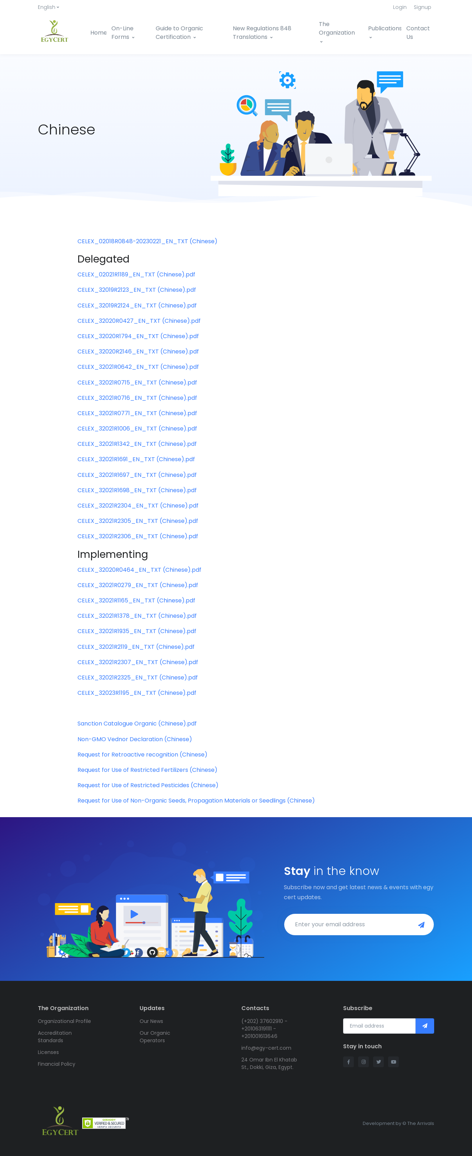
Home (98, 33)
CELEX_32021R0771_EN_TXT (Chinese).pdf (137, 413)
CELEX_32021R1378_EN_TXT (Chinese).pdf (137, 616)
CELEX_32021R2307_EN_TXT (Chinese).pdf (137, 662)
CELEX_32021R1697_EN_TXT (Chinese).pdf (137, 475)
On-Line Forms (122, 32)
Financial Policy (56, 1064)
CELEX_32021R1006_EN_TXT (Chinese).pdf (137, 428)
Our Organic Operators (155, 1036)
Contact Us (418, 32)
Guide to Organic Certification (179, 32)
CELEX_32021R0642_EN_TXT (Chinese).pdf (138, 367)
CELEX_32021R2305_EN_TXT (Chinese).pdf (137, 521)
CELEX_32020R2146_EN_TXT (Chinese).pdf (138, 351)
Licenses (48, 1052)
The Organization (337, 32)
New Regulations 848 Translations (262, 32)
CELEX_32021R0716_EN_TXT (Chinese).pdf (137, 398)
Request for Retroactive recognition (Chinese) (142, 754)
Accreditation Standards (55, 1036)
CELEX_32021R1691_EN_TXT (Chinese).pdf (136, 459)
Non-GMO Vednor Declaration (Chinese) (134, 739)
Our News (151, 1021)
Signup (422, 7)
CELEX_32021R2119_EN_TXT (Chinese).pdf (136, 647)
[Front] (59, 33)
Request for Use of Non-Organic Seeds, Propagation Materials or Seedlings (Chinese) (196, 800)
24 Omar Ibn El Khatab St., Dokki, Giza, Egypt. (269, 1063)
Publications (384, 31)
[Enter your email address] (348, 924)
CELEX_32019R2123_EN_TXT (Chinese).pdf (136, 290)
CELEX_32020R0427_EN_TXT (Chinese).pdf (139, 321)
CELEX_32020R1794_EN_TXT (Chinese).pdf (138, 336)
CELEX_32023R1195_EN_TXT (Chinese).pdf (136, 693)
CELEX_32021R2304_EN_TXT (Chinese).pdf (138, 505)
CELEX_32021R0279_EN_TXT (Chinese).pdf (137, 585)
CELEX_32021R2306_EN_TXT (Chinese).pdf (137, 536)
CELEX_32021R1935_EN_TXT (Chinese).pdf (136, 631)
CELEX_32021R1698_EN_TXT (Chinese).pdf (137, 490)
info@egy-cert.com (266, 1047)
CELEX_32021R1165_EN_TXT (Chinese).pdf (136, 600)
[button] (48, 7)
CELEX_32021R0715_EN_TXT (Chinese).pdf (137, 382)
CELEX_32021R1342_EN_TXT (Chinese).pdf (137, 444)
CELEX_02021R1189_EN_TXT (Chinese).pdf (136, 274)
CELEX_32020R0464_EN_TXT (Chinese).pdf (139, 570)
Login (400, 7)
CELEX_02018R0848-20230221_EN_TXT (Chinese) (147, 241)
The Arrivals (420, 1123)
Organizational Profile (64, 1021)
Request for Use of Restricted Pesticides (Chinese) (148, 785)
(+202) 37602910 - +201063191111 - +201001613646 (264, 1029)
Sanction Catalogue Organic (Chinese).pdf (137, 723)
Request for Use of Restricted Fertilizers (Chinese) (147, 770)
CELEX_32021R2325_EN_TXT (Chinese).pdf (137, 677)
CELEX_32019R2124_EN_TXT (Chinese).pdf (137, 305)
